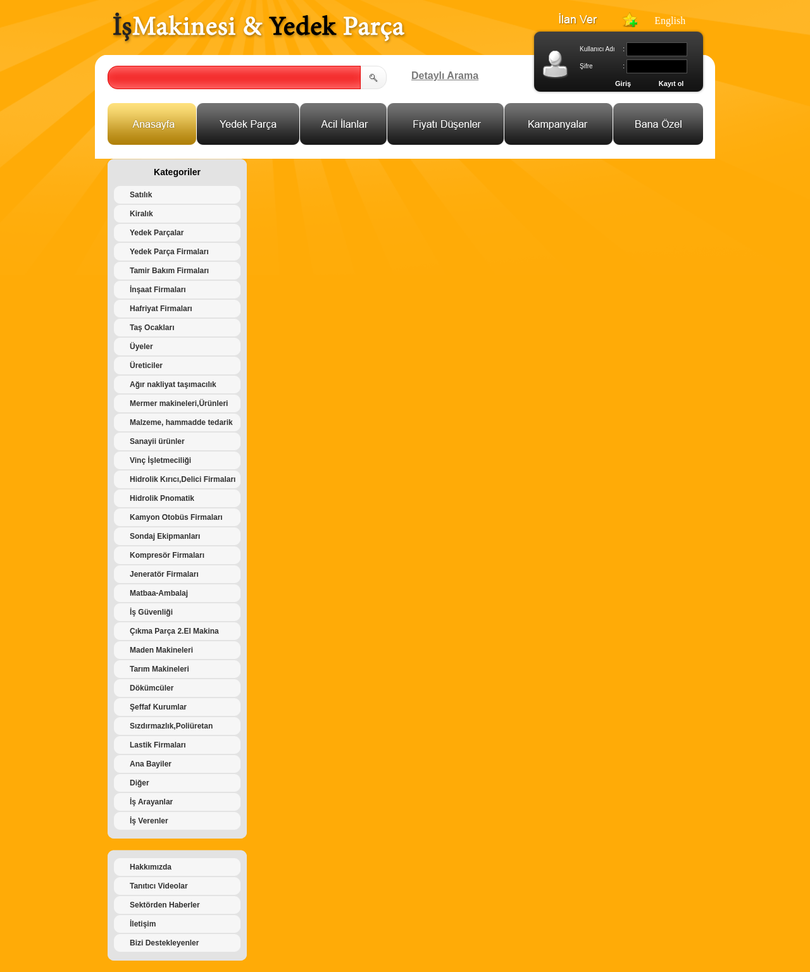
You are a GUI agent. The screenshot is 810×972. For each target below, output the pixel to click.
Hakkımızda (150, 867)
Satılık (141, 194)
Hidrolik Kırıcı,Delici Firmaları (182, 479)
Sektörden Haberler (165, 905)
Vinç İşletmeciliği (160, 460)
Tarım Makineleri (159, 669)
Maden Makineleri (161, 650)
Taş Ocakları (152, 327)
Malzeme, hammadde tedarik (181, 422)
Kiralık (141, 213)
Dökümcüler (151, 688)
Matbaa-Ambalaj (159, 593)
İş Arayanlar (151, 801)
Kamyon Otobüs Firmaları (176, 517)
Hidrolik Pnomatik (162, 498)
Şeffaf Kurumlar (158, 707)
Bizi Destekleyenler (164, 942)
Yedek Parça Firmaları (169, 251)
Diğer (139, 782)
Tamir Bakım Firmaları (169, 270)
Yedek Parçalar (157, 232)
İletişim (143, 924)
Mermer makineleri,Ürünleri (179, 403)
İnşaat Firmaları (158, 289)
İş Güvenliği (151, 612)
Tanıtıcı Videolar (159, 886)
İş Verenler (149, 820)
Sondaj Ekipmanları (165, 536)
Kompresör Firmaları (167, 555)
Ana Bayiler (150, 764)
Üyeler (141, 346)
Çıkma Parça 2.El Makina (174, 631)
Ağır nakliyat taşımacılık (173, 384)
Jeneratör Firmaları (164, 574)
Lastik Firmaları (158, 745)
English (669, 20)
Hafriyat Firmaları (161, 308)
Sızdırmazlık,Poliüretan (171, 726)
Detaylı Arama (444, 75)
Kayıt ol (671, 83)
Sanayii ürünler (157, 441)
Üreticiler (146, 365)
